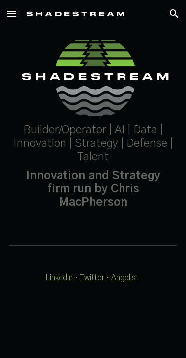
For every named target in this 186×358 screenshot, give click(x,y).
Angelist (125, 278)
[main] (93, 166)
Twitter (92, 278)
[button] (12, 13)
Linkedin (59, 278)
